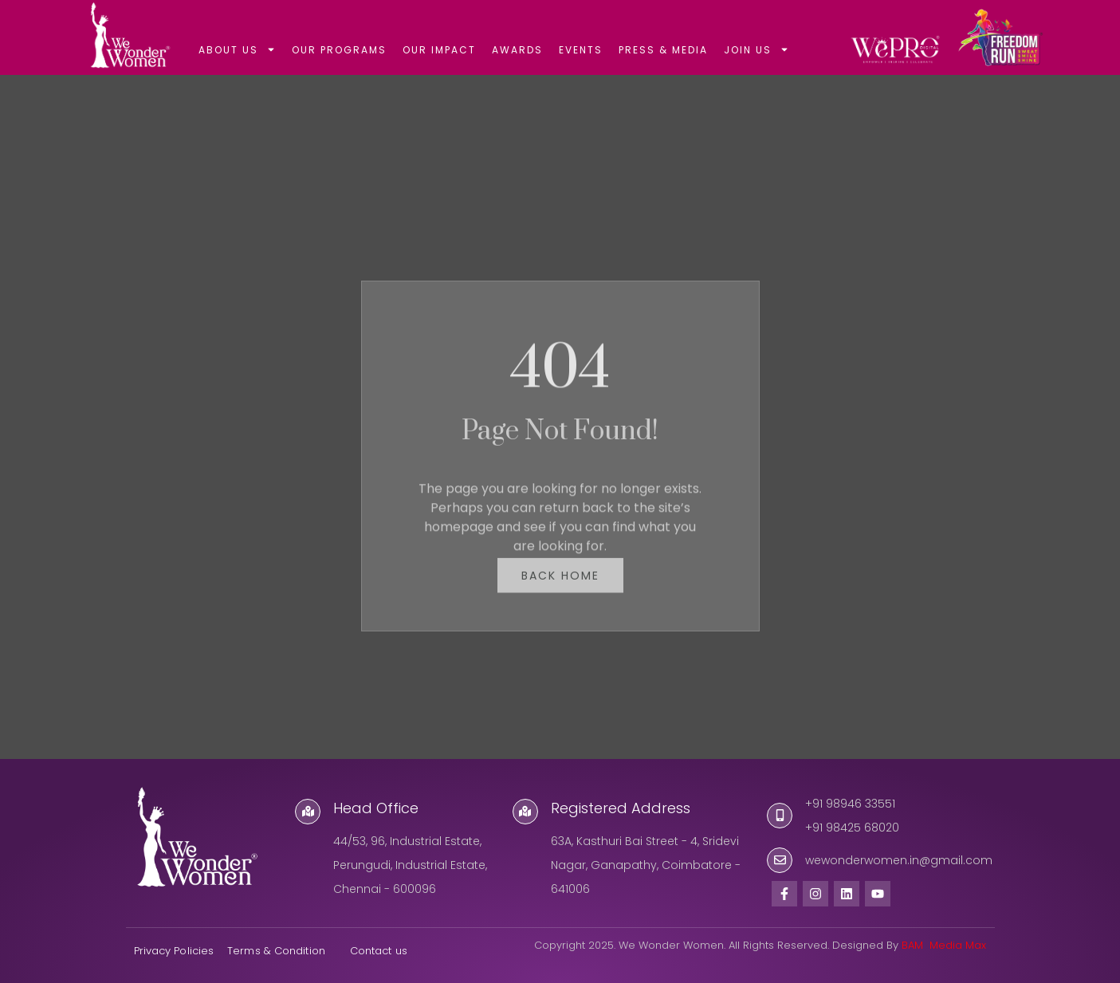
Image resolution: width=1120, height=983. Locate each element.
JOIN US (756, 49)
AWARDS (517, 50)
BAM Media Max (944, 945)
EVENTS (581, 50)
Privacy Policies (174, 950)
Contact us (380, 950)
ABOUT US (237, 49)
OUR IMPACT (439, 50)
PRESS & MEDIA (663, 50)
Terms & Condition (276, 950)
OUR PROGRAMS (339, 50)
